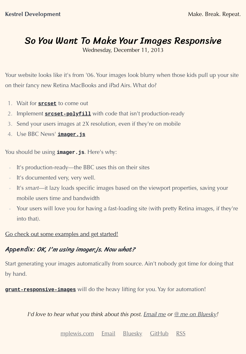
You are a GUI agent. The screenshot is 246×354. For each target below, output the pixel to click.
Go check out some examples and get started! (61, 235)
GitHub (159, 334)
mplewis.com (77, 334)
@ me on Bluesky (195, 315)
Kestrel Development (33, 15)
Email (108, 334)
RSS (180, 334)
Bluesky (132, 334)
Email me (155, 315)
